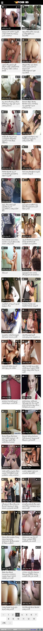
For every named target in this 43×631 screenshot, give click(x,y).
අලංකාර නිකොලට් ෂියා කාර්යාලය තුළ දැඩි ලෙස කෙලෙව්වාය (11, 104)
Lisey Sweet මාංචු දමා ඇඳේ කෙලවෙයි (9, 608)
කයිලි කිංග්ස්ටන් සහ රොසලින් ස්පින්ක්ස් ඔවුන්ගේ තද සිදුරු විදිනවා (9, 139)
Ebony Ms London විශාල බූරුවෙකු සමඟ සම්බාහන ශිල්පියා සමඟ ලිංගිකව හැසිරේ (10, 540)
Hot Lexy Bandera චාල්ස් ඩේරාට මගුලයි (31, 173)
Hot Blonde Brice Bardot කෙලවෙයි (30, 608)
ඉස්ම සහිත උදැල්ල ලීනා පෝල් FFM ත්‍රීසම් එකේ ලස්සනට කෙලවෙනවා (10, 473)
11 (23, 619)
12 (28, 619)
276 (4, 623)
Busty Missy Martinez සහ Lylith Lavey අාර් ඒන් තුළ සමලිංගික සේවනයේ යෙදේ (10, 439)
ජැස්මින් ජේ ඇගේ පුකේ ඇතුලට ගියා (10, 305)
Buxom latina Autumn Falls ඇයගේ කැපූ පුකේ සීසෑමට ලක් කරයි (30, 438)
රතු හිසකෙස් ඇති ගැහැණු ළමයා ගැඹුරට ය (31, 336)
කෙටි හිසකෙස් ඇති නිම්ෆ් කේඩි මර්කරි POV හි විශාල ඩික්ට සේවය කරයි (10, 68)
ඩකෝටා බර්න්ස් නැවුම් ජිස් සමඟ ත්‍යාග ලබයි (10, 336)
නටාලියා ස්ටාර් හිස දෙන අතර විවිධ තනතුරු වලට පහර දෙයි (31, 506)
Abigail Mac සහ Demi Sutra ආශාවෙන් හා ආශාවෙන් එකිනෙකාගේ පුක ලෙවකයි (29, 69)
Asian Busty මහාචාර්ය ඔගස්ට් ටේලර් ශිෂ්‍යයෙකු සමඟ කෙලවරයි (11, 242)
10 (18, 619)
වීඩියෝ (5, 273)
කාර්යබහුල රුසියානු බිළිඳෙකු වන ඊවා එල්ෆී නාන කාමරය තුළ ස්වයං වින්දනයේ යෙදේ (30, 404)
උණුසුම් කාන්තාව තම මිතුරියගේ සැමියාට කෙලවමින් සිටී (30, 139)
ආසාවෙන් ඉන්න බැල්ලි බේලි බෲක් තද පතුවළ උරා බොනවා (10, 34)
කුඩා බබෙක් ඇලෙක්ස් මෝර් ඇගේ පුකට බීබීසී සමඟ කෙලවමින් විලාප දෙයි (30, 369)
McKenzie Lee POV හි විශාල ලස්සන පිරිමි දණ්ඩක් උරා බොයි (29, 539)
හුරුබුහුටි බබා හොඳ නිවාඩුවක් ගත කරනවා (30, 274)
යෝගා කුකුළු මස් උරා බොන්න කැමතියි (30, 472)
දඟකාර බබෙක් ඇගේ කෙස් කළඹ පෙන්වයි (9, 402)
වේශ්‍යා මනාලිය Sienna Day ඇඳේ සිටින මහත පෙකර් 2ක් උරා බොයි (30, 574)
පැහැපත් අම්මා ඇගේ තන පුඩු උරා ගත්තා (9, 367)
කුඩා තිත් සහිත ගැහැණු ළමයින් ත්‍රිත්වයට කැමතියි (30, 34)
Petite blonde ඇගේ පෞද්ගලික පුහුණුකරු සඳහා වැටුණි (10, 174)
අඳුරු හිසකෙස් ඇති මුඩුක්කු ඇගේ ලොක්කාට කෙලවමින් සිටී (10, 208)
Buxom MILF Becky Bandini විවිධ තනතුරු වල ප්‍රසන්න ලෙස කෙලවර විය (30, 105)
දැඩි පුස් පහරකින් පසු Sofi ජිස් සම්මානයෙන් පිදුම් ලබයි (30, 207)
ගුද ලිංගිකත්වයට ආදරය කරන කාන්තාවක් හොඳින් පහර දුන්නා (30, 242)
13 (34, 619)
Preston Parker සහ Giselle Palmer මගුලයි (30, 305)
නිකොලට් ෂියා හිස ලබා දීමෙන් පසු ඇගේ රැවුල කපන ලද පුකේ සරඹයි (10, 506)
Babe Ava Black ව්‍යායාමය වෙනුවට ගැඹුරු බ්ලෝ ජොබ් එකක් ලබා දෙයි (9, 575)
